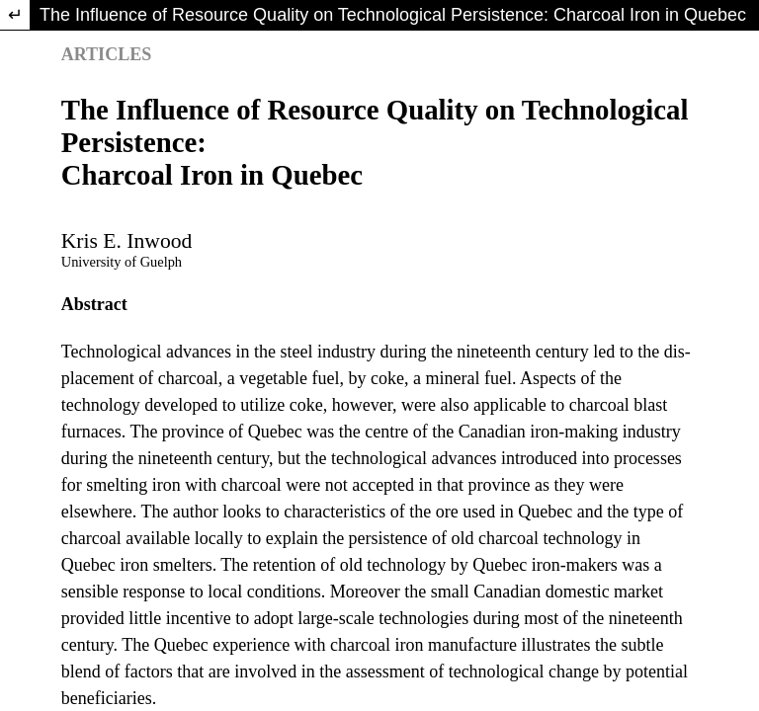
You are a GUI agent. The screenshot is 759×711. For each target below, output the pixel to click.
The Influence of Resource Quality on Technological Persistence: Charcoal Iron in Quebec (393, 15)
